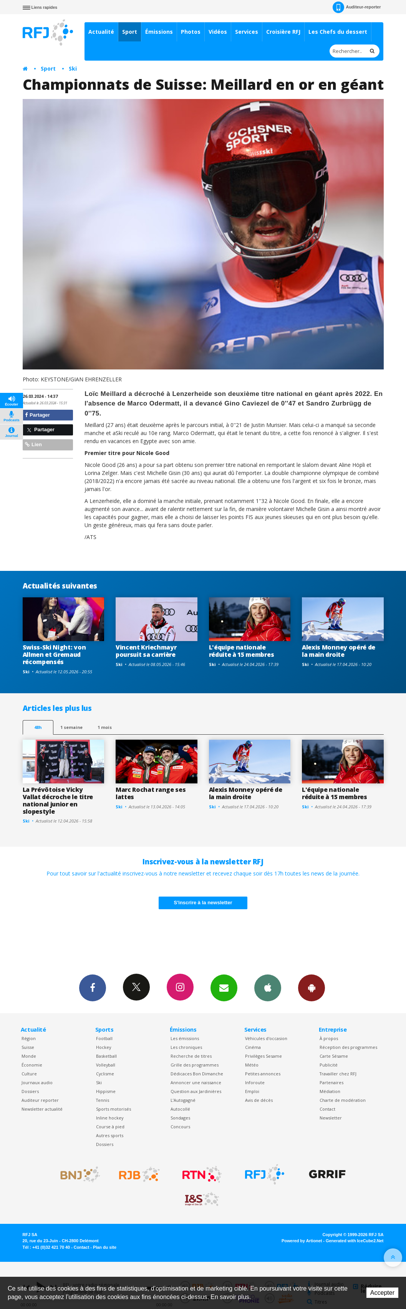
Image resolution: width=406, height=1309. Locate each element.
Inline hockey (109, 1117)
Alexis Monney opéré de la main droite (338, 651)
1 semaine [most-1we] (71, 727)
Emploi (252, 1091)
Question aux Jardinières (196, 1091)
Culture (29, 1073)
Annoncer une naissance (196, 1082)
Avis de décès (259, 1100)
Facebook (92, 987)
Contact (327, 1108)
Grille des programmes (195, 1064)
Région (29, 1038)
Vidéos (218, 31)
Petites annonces (262, 1073)
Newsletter (331, 1117)
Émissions (159, 31)
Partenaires (331, 1082)
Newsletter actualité (42, 1108)
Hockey (103, 1047)
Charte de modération (343, 1100)
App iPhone (267, 987)
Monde (29, 1055)
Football (104, 1038)
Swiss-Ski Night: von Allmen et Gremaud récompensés (54, 654)
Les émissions (185, 1038)
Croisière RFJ (283, 31)
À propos (329, 1038)
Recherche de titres (191, 1055)
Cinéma (253, 1047)
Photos (191, 31)
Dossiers (30, 1091)
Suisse (28, 1047)
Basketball (106, 1055)
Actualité (101, 31)
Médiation (330, 1091)
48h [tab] (37, 727)
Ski (73, 68)
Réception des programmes (348, 1047)
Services (246, 31)
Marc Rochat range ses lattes (151, 793)
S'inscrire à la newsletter (203, 902)
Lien (33, 444)
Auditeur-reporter (357, 7)
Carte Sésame (334, 1055)
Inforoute (255, 1082)
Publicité (329, 1064)
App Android (311, 987)
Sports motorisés (113, 1108)
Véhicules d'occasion (266, 1038)
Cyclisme (105, 1073)
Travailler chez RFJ (338, 1073)
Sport (129, 31)
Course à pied (110, 1126)
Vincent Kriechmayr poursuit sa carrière (146, 651)
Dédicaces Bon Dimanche (197, 1073)
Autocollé (180, 1108)
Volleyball (105, 1064)
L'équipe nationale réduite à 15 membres (241, 651)
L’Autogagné (183, 1100)
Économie (32, 1064)
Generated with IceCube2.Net (354, 1240)
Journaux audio (37, 1082)
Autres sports (109, 1135)
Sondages (180, 1117)
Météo (252, 1064)
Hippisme (106, 1091)
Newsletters (223, 987)
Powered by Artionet (302, 1240)
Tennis (102, 1100)
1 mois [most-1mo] (105, 727)
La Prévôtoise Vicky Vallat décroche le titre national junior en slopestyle (58, 800)
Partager (37, 415)
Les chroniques (186, 1047)
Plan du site (104, 1247)
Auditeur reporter (40, 1100)
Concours (180, 1126)
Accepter (382, 1292)
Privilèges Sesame (263, 1055)
